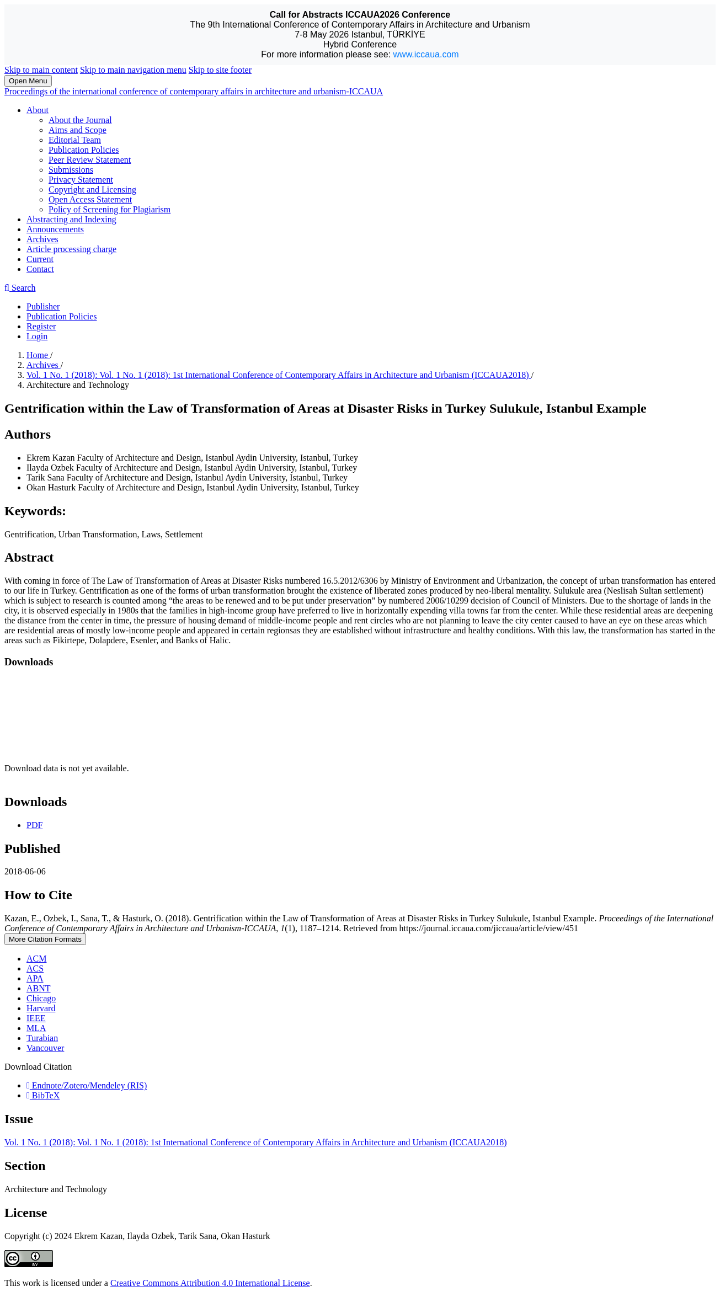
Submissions (71, 169)
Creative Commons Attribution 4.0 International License (210, 1283)
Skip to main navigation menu (133, 69)
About (37, 110)
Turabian (42, 1038)
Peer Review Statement (90, 159)
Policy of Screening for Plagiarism (109, 209)
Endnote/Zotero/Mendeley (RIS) (86, 1085)
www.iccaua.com (426, 54)
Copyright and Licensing (92, 189)
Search (19, 287)
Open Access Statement (90, 199)
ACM (36, 958)
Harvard (40, 1008)
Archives (42, 239)
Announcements (55, 229)
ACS (35, 968)
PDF (34, 825)
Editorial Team (75, 140)
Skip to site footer (220, 69)
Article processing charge (71, 249)
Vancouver (45, 1048)
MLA (36, 1028)
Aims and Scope (77, 130)
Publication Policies (84, 149)
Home (38, 355)
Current (40, 259)
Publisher (43, 306)
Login (36, 336)
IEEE (36, 1018)
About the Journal (80, 120)
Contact (40, 269)
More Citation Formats (45, 939)
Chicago (41, 998)
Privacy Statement (81, 179)
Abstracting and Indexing (71, 219)
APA (35, 978)
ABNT (38, 988)
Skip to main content (41, 69)
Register (41, 326)
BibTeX (43, 1095)
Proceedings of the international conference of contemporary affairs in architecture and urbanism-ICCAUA (193, 91)
